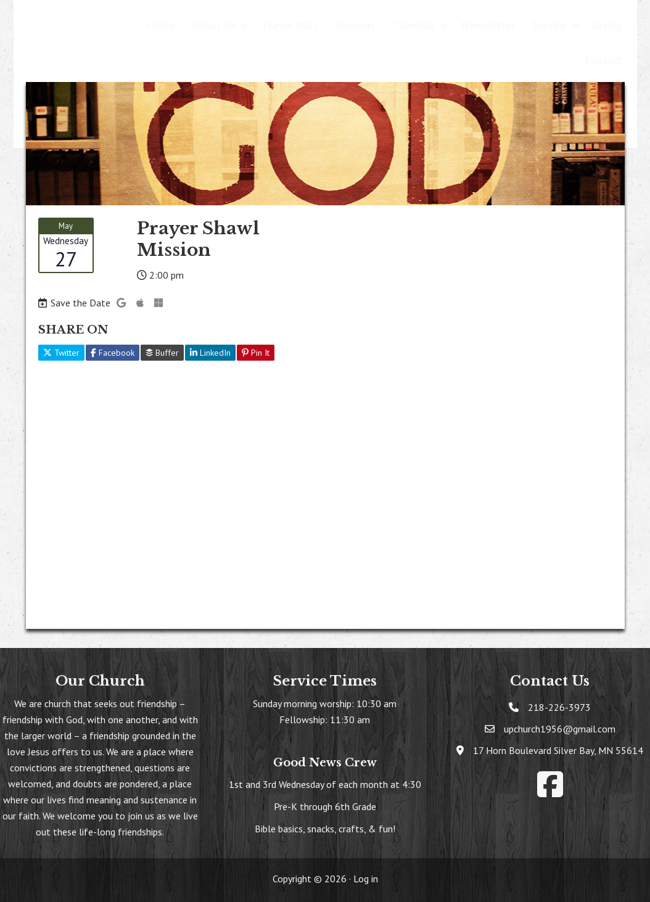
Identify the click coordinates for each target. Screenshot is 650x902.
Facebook (112, 352)
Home (160, 25)
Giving (607, 25)
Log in (365, 878)
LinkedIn (210, 352)
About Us (214, 25)
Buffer (162, 352)
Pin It (255, 352)
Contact (603, 60)
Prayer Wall (290, 25)
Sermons (355, 25)
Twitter (61, 352)
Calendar (414, 25)
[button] (244, 25)
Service (549, 25)
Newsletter (488, 25)
